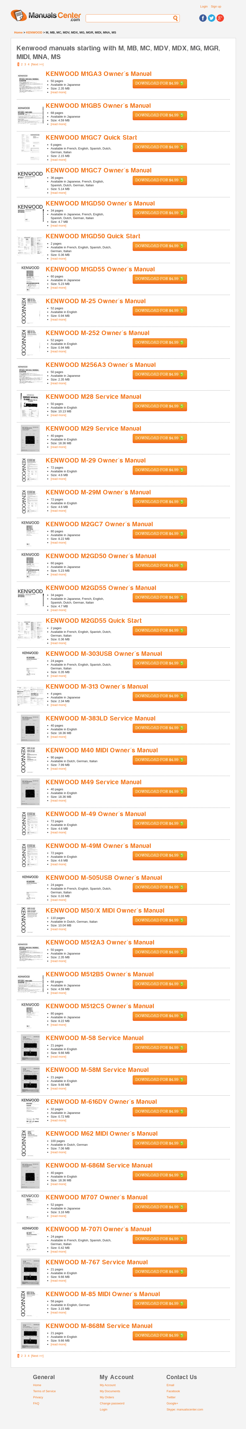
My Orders (107, 1397)
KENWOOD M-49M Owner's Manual (98, 846)
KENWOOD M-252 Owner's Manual (98, 333)
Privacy (38, 1397)
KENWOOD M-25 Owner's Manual (96, 301)
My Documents (110, 1391)
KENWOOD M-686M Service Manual (99, 1165)
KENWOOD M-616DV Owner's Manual (101, 1101)
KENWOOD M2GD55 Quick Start (94, 620)
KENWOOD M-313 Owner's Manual (97, 686)
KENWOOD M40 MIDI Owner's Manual (102, 750)
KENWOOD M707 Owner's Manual (97, 1197)
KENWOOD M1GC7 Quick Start (91, 137)
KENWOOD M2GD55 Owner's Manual (101, 588)
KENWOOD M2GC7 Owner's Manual (99, 524)
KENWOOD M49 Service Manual (94, 782)
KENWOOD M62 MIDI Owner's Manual (102, 1133)
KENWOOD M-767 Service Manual (97, 1262)
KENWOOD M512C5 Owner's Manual (100, 1006)
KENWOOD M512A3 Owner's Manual (100, 942)
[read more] (58, 92)
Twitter (171, 1397)
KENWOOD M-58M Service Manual (97, 1070)
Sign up (216, 6)
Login (204, 6)
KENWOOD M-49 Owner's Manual (96, 814)
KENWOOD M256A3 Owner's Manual (101, 365)
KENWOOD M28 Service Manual (94, 396)
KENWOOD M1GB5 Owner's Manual (98, 105)
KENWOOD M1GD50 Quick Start (93, 236)
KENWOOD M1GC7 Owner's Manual (99, 170)
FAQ (36, 1403)
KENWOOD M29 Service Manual (94, 428)
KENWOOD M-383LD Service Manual (101, 718)
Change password (112, 1403)
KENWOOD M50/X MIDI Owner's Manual (105, 910)
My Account (108, 1385)
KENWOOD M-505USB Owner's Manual (104, 877)
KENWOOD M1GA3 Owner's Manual (99, 74)
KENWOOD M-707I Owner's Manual (99, 1229)
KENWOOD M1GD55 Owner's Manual (100, 269)
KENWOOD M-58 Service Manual (95, 1038)
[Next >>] (37, 64)
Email (170, 1385)
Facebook (173, 1391)
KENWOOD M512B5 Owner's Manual (100, 974)
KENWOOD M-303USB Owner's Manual (104, 653)
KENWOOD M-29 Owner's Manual (96, 460)
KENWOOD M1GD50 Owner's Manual (100, 203)
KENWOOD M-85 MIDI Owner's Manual (103, 1294)
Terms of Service (44, 1391)
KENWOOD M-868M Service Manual (99, 1326)
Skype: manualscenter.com (185, 1409)
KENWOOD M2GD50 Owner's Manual (101, 556)
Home (18, 32)
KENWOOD (34, 32)
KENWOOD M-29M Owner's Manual (98, 492)
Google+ (172, 1403)
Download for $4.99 (159, 83)
